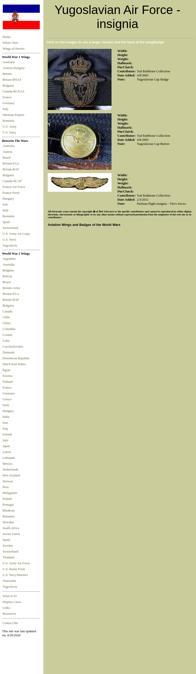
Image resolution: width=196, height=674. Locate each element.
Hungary (9, 198)
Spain (6, 222)
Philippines (10, 493)
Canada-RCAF (13, 181)
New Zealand (11, 475)
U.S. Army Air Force (16, 563)
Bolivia (7, 276)
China (6, 323)
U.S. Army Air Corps (17, 234)
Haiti (6, 405)
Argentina (9, 258)
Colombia (9, 329)
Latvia (7, 452)
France (8, 97)
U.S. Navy (10, 132)
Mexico (8, 463)
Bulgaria (9, 85)
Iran (6, 204)
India (6, 417)
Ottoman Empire (14, 115)
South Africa (11, 528)
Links (6, 608)
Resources (9, 613)
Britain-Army (11, 288)
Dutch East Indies (14, 364)
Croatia (7, 335)
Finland (8, 381)
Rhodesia (9, 510)
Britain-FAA (11, 163)
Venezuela (9, 581)
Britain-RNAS (13, 79)
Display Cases (12, 602)
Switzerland (11, 228)
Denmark (9, 352)
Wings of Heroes (13, 48)
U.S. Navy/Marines (15, 575)
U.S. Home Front (14, 569)
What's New (10, 43)
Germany (9, 103)
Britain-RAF (12, 169)
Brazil (7, 157)
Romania (9, 120)
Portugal (8, 504)
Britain (8, 74)
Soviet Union (11, 534)
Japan (6, 446)
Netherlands (10, 469)
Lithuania (9, 458)
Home (6, 37)
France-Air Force (15, 187)
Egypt (6, 370)
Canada (7, 311)
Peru (5, 487)
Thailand (8, 557)
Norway (8, 481)
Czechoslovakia (13, 346)
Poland (7, 499)
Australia (9, 62)
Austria (8, 152)
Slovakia (8, 522)
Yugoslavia (10, 245)
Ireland (7, 434)
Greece (7, 399)
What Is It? (10, 596)
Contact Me (10, 623)
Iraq (5, 428)
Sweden (8, 545)
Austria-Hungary (14, 68)
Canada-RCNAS (14, 91)
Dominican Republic (16, 358)
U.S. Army (10, 126)
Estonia (7, 376)
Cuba (6, 340)
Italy (6, 109)
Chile (6, 317)
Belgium (8, 270)
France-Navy (12, 193)
